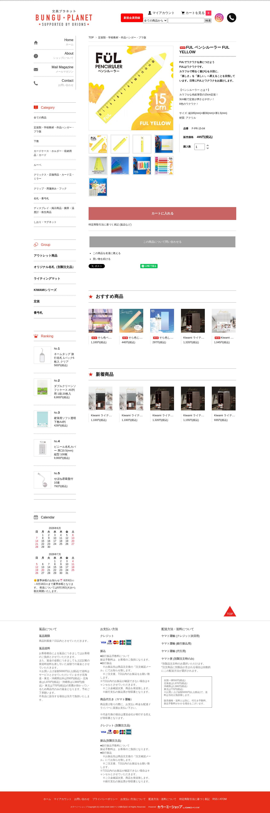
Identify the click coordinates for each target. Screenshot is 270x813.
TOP (91, 37)
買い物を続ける (102, 258)
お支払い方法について (133, 799)
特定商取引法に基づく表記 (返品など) (110, 224)
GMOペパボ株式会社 (119, 807)
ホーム (47, 799)
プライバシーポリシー (105, 799)
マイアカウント (63, 799)
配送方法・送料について (162, 799)
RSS (215, 799)
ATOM (223, 799)
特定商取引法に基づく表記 (194, 799)
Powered (174, 807)
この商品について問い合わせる (162, 241)
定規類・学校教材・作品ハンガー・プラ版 (122, 37)
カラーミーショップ (78, 807)
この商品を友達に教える (107, 253)
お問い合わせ (81, 799)
